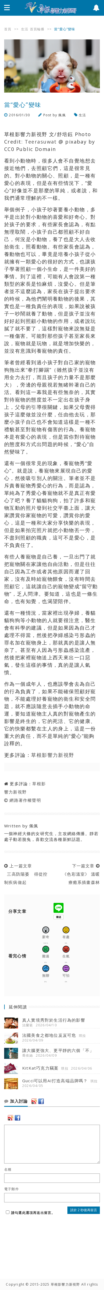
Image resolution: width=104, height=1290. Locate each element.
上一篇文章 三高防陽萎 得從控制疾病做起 (25, 874)
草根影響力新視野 (52, 755)
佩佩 (61, 115)
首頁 (7, 29)
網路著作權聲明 (25, 800)
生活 (24, 29)
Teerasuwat (41, 141)
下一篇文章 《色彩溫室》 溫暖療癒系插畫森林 (80, 874)
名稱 (7, 1169)
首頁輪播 (37, 29)
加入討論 (16, 1101)
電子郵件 (11, 1189)
